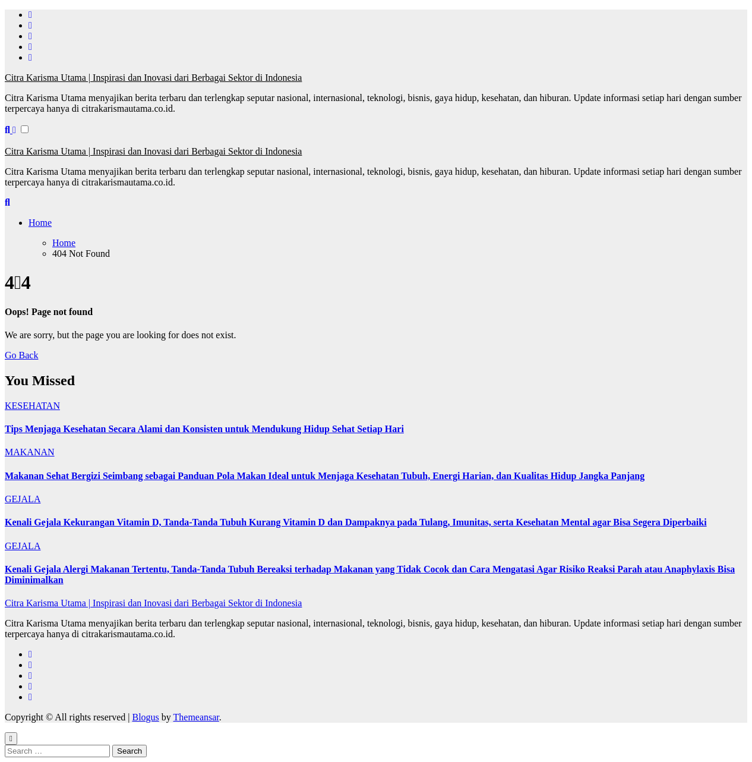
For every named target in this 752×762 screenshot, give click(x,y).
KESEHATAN (32, 406)
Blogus (145, 717)
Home (40, 223)
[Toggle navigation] (11, 140)
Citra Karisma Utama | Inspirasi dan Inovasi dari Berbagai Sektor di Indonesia (153, 78)
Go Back (21, 355)
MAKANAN (30, 452)
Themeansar (196, 717)
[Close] (11, 738)
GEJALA (22, 499)
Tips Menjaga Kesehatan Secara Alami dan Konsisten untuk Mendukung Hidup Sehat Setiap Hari (204, 429)
